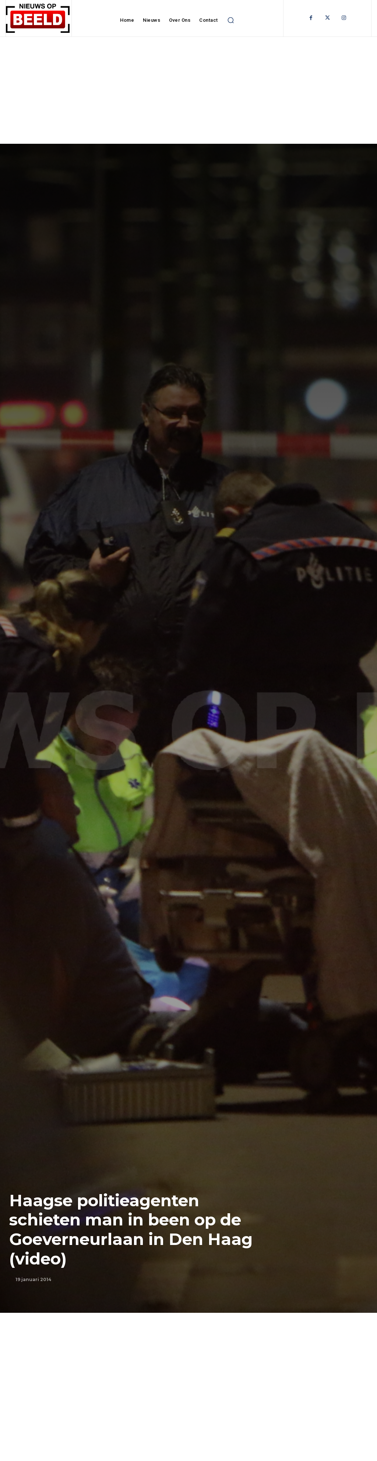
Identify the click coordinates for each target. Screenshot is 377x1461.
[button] (231, 20)
